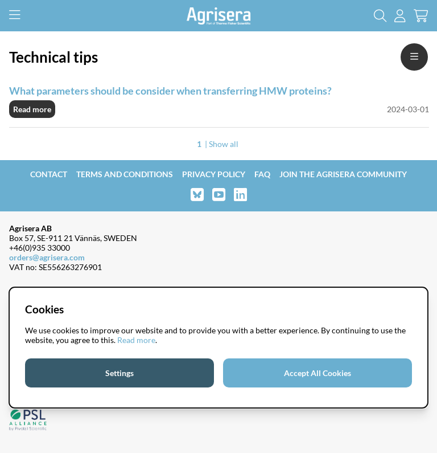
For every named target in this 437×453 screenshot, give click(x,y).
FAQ (262, 174)
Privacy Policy (213, 174)
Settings (119, 373)
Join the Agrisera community (343, 174)
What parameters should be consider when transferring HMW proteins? (170, 90)
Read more (32, 109)
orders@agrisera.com (47, 257)
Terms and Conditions (124, 174)
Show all (223, 144)
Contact (48, 174)
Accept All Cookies (317, 373)
